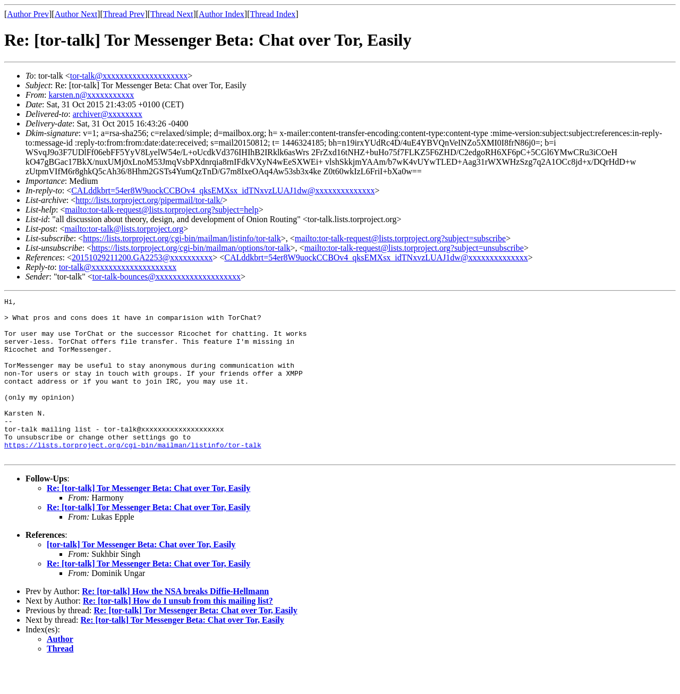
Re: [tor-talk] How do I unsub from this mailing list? (178, 632)
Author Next (76, 14)
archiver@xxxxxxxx (107, 114)
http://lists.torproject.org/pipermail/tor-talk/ (149, 200)
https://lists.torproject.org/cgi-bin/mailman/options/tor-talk (190, 247)
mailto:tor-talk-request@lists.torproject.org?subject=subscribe (400, 238)
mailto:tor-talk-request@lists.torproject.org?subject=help (161, 209)
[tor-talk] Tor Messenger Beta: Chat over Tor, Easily (141, 576)
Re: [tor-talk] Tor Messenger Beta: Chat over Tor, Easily (148, 519)
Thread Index (273, 14)
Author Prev (28, 14)
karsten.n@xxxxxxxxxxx (91, 94)
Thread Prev (124, 14)
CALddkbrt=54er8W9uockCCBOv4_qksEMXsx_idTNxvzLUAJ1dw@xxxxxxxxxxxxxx (223, 190)
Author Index (221, 14)
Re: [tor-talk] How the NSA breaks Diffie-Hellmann (175, 623)
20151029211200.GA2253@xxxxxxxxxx (142, 257)
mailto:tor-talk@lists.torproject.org (123, 228)
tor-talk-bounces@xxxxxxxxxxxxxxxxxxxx (166, 276)
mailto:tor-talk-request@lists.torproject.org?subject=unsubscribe (414, 247)
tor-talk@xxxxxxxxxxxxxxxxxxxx (129, 75)
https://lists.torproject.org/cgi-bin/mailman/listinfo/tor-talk (182, 238)
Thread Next (171, 14)
